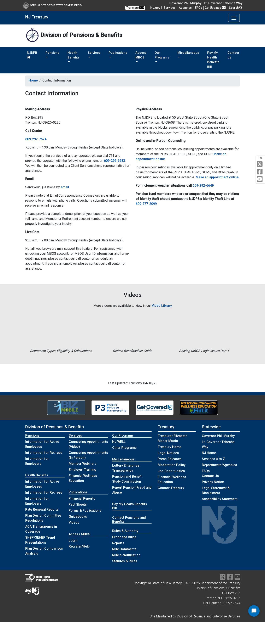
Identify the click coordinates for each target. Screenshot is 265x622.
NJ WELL (119, 442)
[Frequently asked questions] (198, 7)
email (65, 187)
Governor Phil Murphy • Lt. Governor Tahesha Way (205, 3)
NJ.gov (155, 7)
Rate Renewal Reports (42, 509)
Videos (74, 523)
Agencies (185, 7)
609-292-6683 (114, 161)
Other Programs (124, 448)
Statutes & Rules (124, 561)
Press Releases (170, 459)
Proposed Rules (124, 537)
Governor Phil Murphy (218, 436)
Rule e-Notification (126, 555)
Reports (118, 543)
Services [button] (94, 53)
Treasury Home (169, 447)
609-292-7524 (35, 139)
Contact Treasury (171, 488)
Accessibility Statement (219, 499)
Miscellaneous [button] (188, 53)
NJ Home (209, 453)
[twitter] (260, 164)
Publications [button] (118, 53)
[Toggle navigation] (234, 18)
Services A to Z (213, 459)
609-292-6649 (203, 185)
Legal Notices (168, 453)
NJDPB (32, 55)
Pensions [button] (52, 53)
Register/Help (79, 546)
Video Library (162, 306)
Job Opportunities (171, 471)
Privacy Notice (213, 482)
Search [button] (235, 7)
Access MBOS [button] (140, 55)
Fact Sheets (78, 504)
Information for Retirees (43, 453)
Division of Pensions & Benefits (54, 426)
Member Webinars (82, 464)
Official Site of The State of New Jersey (52, 5)
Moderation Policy (172, 465)
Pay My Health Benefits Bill (213, 60)
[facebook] (260, 171)
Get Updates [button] (215, 7)
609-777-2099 (146, 204)
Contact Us (233, 55)
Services (170, 7)
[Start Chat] (254, 611)
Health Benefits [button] (73, 55)
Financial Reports (82, 498)
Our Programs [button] (162, 55)
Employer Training (82, 470)
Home (33, 80)
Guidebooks (78, 517)
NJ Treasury (36, 17)
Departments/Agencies (219, 465)
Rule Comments (124, 549)
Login (73, 540)
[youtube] (260, 179)
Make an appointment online (217, 177)
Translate (135, 8)
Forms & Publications (85, 510)
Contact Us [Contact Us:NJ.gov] (210, 476)
